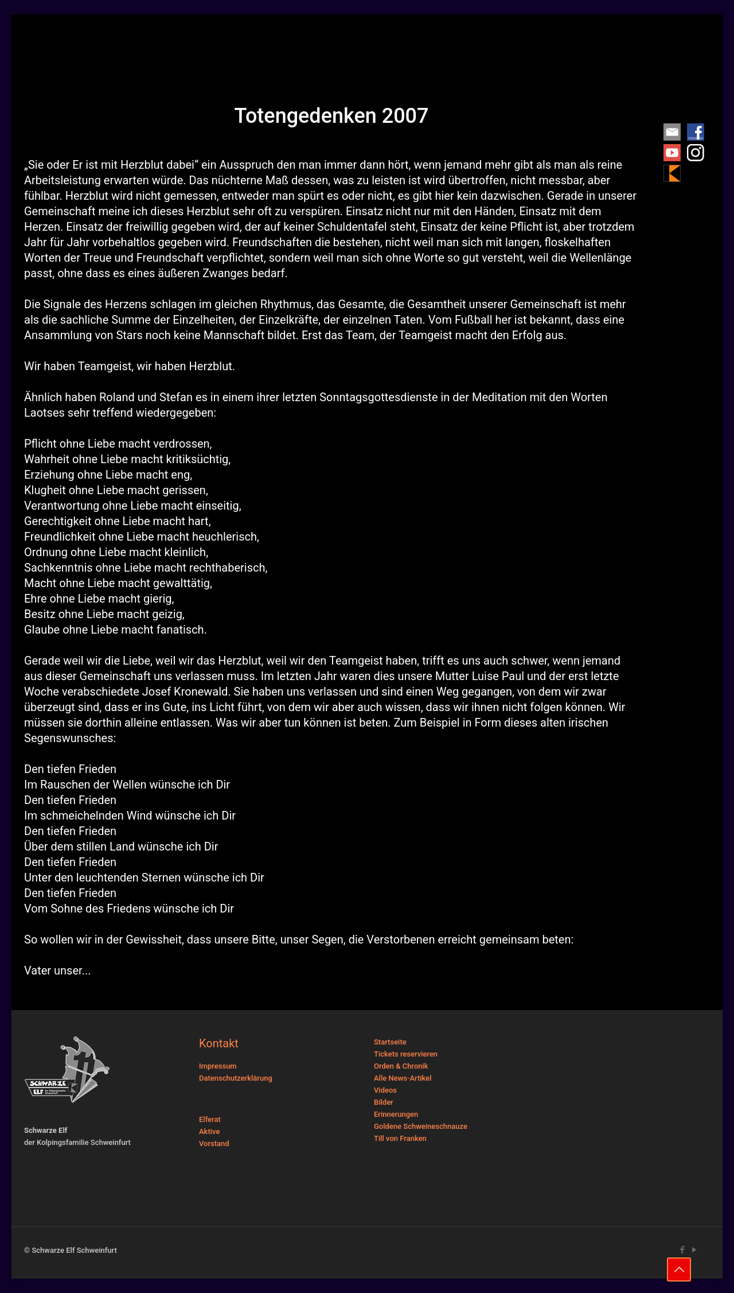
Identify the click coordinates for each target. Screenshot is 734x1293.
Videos (385, 1090)
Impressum (218, 1066)
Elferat (210, 1119)
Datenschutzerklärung (235, 1078)
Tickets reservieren (406, 1054)
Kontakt (219, 1043)
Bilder (383, 1102)
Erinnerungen (396, 1114)
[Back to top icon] (679, 1269)
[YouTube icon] (694, 1250)
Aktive (209, 1131)
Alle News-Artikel (403, 1078)
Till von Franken (400, 1138)
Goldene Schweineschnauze (420, 1126)
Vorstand (214, 1143)
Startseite (390, 1042)
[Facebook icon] (682, 1250)
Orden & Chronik (401, 1066)
